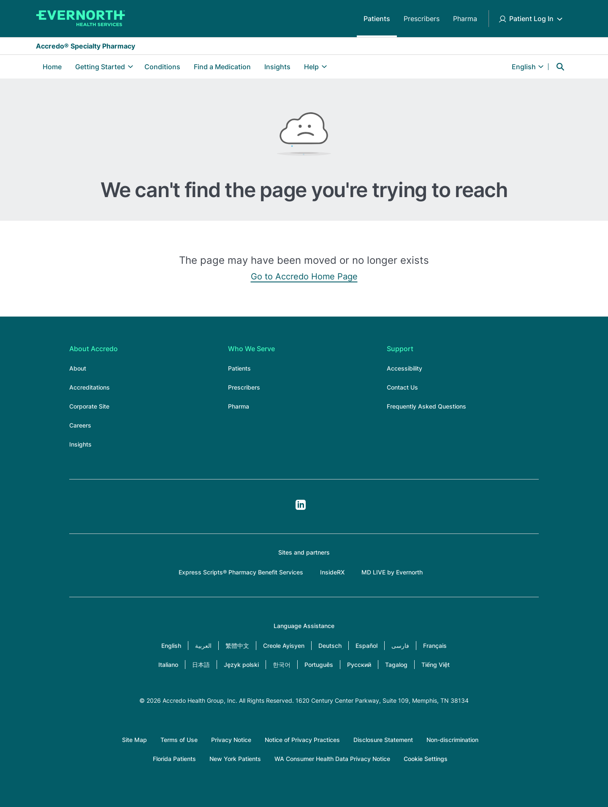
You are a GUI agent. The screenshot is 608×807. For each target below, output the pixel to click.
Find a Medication (222, 66)
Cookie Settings (426, 758)
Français (435, 645)
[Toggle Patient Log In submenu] (559, 18)
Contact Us (402, 387)
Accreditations (89, 387)
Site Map (134, 739)
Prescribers (422, 18)
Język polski (241, 664)
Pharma (465, 18)
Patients (377, 18)
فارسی (400, 645)
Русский (359, 664)
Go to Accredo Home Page (304, 276)
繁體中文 (237, 645)
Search (560, 67)
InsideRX (332, 572)
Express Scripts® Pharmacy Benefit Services (241, 572)
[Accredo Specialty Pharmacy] (80, 18)
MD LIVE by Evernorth (392, 572)
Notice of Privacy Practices (302, 739)
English (171, 645)
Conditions (162, 66)
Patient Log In (531, 18)
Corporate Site (89, 406)
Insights (277, 66)
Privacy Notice (231, 739)
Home (52, 66)
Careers (80, 425)
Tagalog (396, 664)
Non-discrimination (452, 739)
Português (318, 664)
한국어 (281, 664)
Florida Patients (174, 758)
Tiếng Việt (435, 664)
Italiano (168, 664)
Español (366, 645)
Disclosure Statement (383, 739)
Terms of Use (179, 739)
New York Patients (235, 758)
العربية (203, 645)
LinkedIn (301, 505)
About (77, 368)
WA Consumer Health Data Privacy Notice (332, 758)
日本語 (201, 664)
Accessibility (404, 368)
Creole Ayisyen (283, 645)
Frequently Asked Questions (426, 406)
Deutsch (330, 645)
